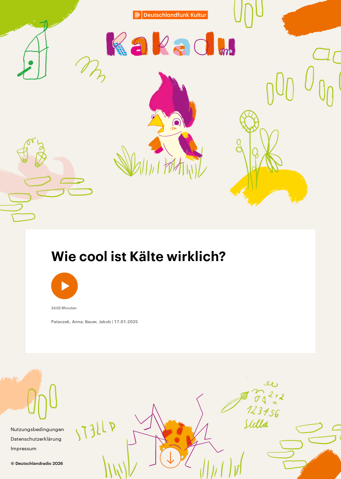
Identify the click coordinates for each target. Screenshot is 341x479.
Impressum (23, 448)
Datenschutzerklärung (36, 439)
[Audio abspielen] (64, 286)
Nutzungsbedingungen (37, 429)
